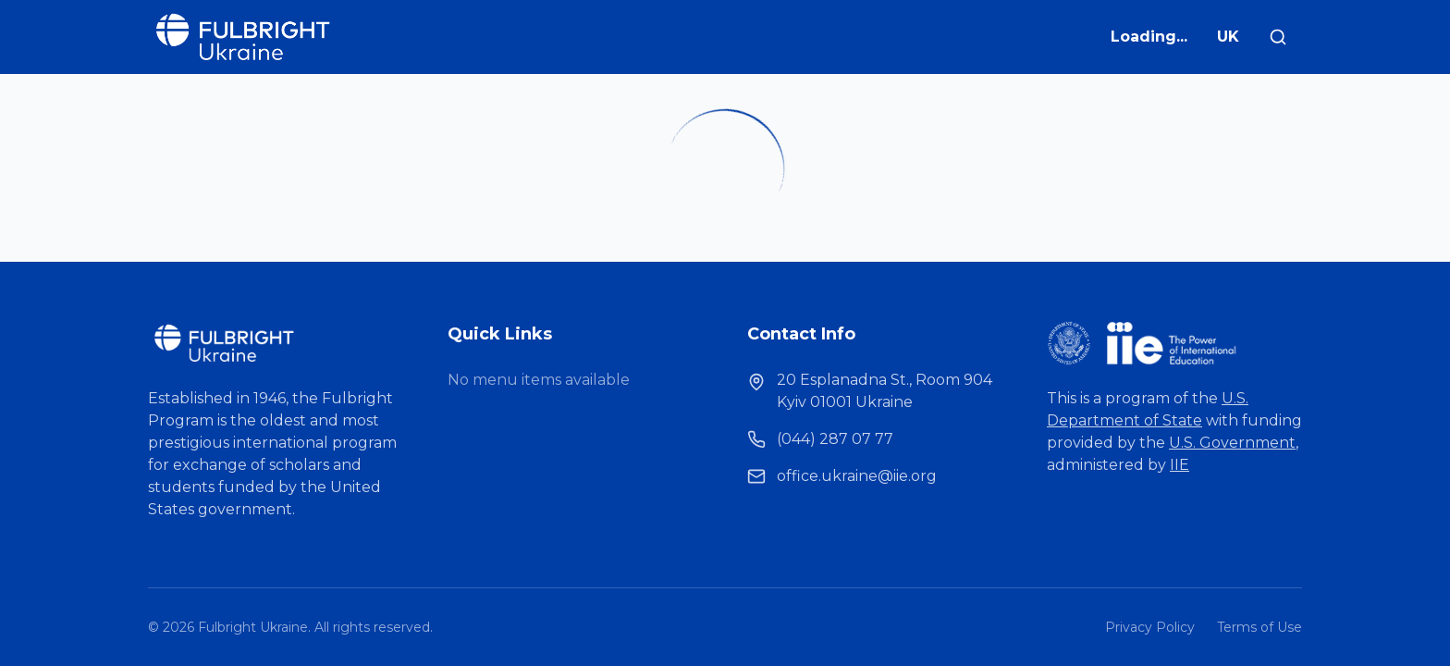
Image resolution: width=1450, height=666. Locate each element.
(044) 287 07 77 (835, 439)
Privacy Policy (1150, 627)
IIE (1179, 465)
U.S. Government (1232, 442)
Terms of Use (1259, 627)
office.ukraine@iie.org (857, 476)
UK (1228, 36)
